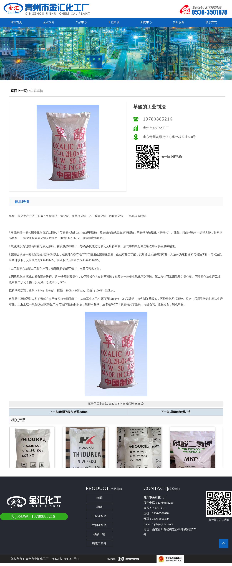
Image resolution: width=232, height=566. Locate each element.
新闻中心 (146, 22)
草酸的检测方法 (180, 411)
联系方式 (211, 22)
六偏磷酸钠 (99, 525)
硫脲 (99, 497)
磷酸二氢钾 (99, 543)
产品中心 (81, 22)
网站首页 (16, 22)
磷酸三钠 (99, 534)
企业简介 (48, 22)
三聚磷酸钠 (99, 516)
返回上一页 (19, 91)
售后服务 (178, 22)
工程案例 (113, 22)
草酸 (99, 506)
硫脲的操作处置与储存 (73, 411)
